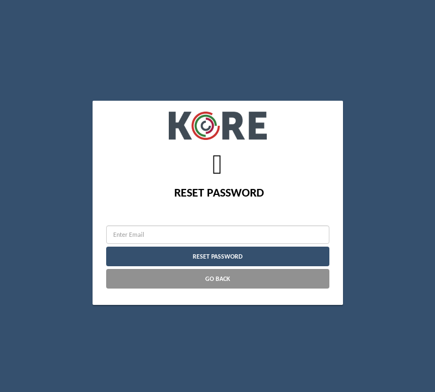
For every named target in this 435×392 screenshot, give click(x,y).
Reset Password (218, 256)
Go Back (217, 279)
